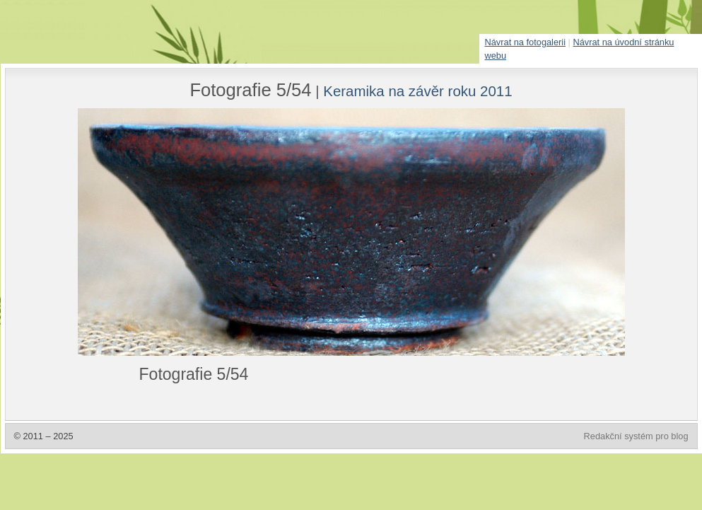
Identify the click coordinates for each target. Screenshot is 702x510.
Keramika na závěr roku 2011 (417, 91)
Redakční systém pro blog (636, 436)
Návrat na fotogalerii (525, 42)
